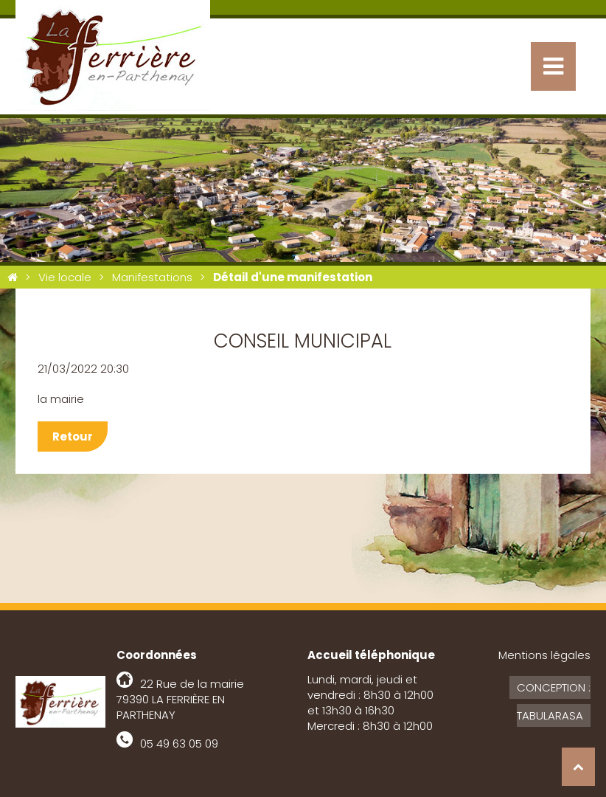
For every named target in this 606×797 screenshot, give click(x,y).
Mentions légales (544, 655)
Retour (72, 436)
